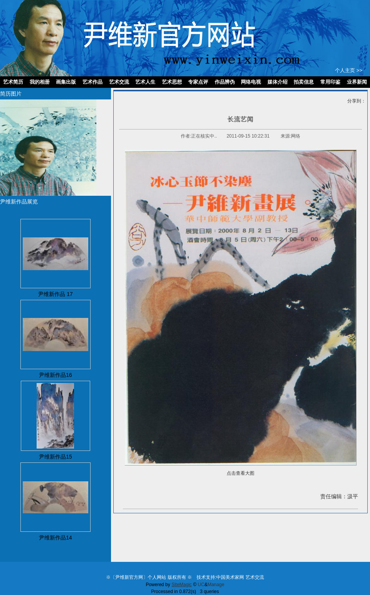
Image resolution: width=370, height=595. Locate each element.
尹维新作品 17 (55, 294)
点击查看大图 (240, 473)
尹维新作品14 (55, 537)
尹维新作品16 (55, 375)
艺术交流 (255, 577)
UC (201, 584)
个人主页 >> (348, 70)
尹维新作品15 (55, 457)
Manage (215, 584)
